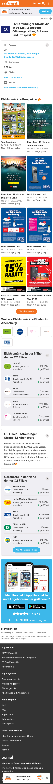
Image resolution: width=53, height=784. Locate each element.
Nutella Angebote (11, 683)
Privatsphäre (8, 723)
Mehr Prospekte (26, 311)
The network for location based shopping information (22, 770)
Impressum (7, 714)
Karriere (5, 749)
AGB (4, 710)
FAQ (4, 705)
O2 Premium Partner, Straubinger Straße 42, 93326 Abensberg (21, 55)
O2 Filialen (41, 633)
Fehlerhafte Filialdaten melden (20, 87)
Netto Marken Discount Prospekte (19, 657)
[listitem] (13, 128)
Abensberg (6, 633)
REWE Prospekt (9, 653)
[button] (48, 3)
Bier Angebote (9, 688)
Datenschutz (8, 719)
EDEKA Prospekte (10, 662)
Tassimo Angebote (11, 679)
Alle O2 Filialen (12, 77)
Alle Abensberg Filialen (26, 550)
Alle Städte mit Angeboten (15, 692)
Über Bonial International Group (17, 736)
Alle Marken (8, 666)
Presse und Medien (11, 740)
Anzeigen (46, 18)
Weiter (45, 11)
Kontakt (6, 745)
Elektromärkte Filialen (24, 633)
